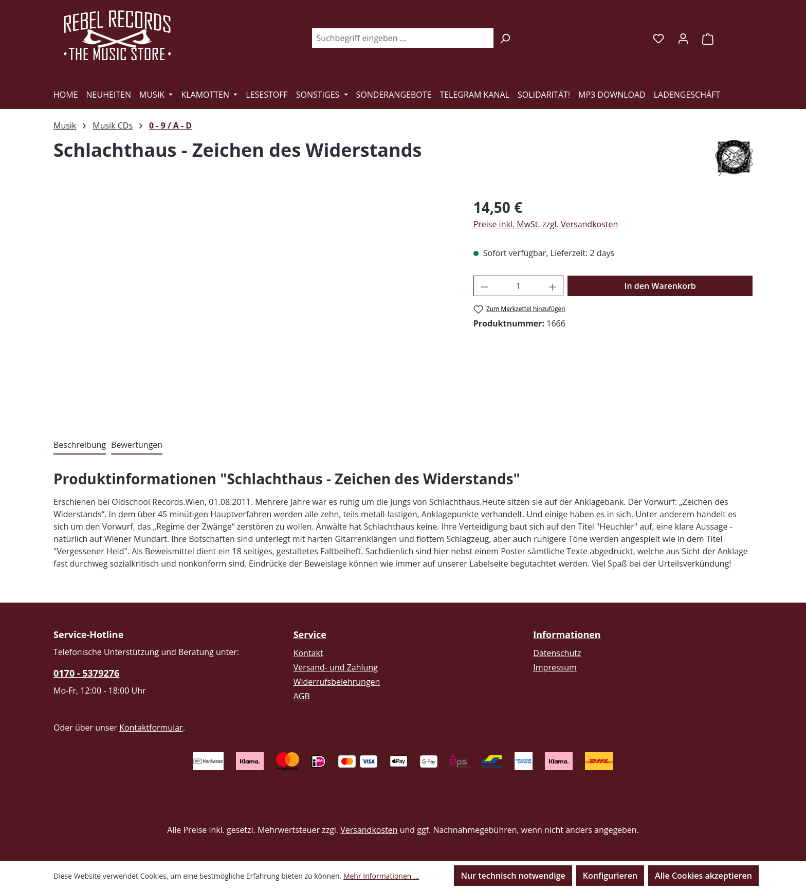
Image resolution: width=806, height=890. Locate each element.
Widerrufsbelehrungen (337, 681)
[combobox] (402, 38)
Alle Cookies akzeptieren (703, 875)
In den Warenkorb (660, 286)
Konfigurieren (610, 875)
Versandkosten (368, 829)
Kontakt (308, 653)
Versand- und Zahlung (336, 667)
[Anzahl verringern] (484, 286)
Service (310, 634)
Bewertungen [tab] (136, 444)
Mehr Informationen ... (381, 876)
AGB (302, 696)
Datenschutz (557, 653)
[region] (253, 306)
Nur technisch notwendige (513, 875)
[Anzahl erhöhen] (553, 286)
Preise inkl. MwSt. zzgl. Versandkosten (545, 224)
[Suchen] (505, 38)
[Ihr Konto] (683, 38)
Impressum (554, 667)
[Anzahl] (518, 286)
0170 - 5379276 (86, 673)
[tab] (79, 445)
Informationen (566, 634)
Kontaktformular (151, 727)
